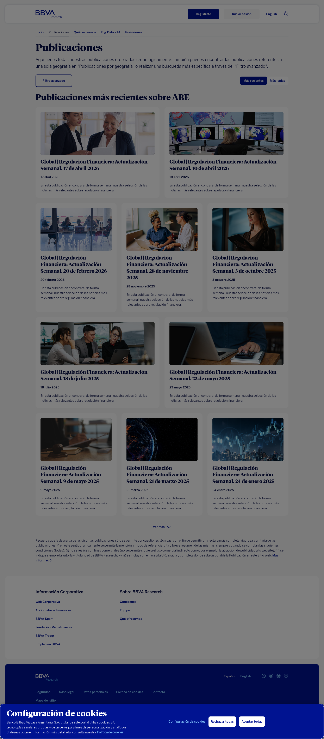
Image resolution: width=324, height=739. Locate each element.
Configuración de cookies (186, 721)
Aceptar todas (252, 721)
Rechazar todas (222, 721)
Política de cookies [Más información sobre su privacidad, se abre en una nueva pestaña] (110, 732)
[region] (162, 721)
